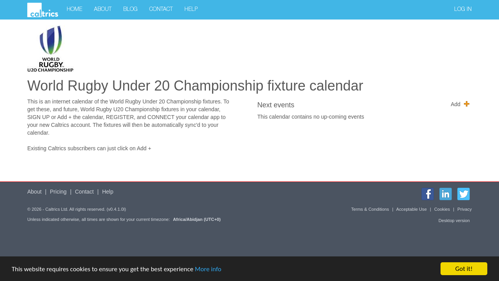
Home (74, 9)
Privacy (464, 209)
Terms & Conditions (370, 209)
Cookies (442, 209)
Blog (130, 9)
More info (208, 269)
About (102, 9)
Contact (161, 9)
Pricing (58, 192)
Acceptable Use (411, 209)
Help (191, 9)
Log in (463, 9)
